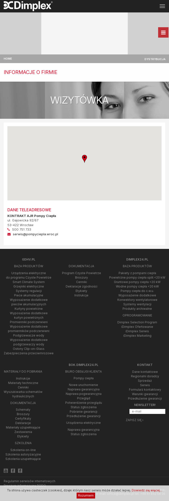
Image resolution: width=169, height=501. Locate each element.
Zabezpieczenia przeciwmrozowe (29, 353)
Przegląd (83, 398)
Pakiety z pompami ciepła (137, 273)
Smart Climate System (29, 282)
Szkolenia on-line (23, 450)
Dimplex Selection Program (137, 322)
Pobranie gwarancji (83, 411)
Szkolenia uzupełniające (23, 459)
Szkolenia (23, 443)
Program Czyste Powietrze (81, 273)
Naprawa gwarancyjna (84, 389)
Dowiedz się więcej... (147, 490)
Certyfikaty (23, 418)
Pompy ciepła (84, 378)
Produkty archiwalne (137, 308)
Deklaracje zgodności (81, 286)
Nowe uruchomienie (83, 385)
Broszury (81, 277)
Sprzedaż (145, 380)
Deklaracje (23, 423)
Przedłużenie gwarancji (84, 416)
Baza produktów (28, 266)
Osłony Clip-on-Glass (28, 349)
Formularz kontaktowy (145, 389)
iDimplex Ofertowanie (137, 327)
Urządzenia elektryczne (83, 423)
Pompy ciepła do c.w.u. (137, 291)
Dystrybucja (155, 59)
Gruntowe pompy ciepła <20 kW (137, 282)
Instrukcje (81, 295)
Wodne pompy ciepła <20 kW (137, 286)
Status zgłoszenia (84, 407)
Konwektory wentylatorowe (137, 300)
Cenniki (81, 282)
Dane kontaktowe (145, 372)
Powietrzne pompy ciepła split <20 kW (137, 277)
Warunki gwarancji (145, 394)
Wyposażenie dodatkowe (137, 295)
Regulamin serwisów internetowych (29, 481)
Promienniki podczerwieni (29, 322)
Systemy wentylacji (137, 304)
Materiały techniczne (23, 383)
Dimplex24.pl (137, 259)
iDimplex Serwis (137, 331)
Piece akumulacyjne (28, 295)
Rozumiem (86, 495)
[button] (84, 159)
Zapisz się (134, 420)
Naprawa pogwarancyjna (84, 394)
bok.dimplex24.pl (83, 365)
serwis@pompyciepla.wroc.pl (35, 234)
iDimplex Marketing (137, 335)
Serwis (145, 385)
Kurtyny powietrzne (29, 308)
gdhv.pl (28, 259)
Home (8, 58)
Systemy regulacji (29, 291)
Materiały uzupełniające (23, 427)
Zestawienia (23, 432)
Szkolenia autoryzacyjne (23, 454)
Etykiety (81, 291)
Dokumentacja (81, 266)
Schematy (23, 409)
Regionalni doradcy (145, 376)
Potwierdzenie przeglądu (83, 403)
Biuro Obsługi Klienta (83, 371)
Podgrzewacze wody (28, 335)
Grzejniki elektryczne (28, 286)
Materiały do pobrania (23, 371)
